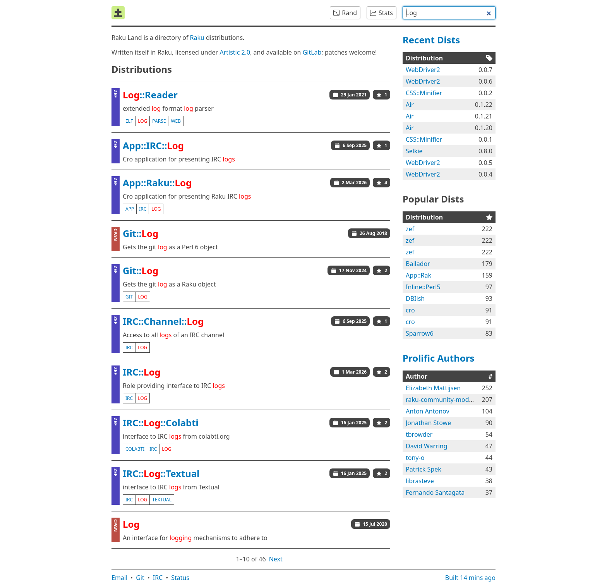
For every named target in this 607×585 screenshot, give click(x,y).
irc (142, 209)
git (129, 296)
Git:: (140, 233)
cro (410, 310)
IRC (158, 577)
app (129, 209)
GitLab (312, 52)
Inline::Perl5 (423, 287)
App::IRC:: (153, 145)
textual (161, 499)
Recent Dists (431, 39)
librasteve (420, 481)
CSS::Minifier (424, 93)
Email (119, 577)
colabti (134, 449)
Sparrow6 (420, 333)
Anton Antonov (427, 411)
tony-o (415, 457)
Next (276, 559)
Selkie (414, 151)
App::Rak (418, 275)
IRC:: (142, 371)
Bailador (418, 263)
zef (410, 229)
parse (159, 121)
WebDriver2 (423, 69)
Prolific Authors (439, 358)
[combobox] (449, 12)
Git (140, 577)
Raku (197, 37)
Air (410, 104)
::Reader (150, 94)
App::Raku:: (157, 182)
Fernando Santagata (435, 492)
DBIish (415, 298)
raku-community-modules (443, 399)
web (176, 121)
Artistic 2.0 (234, 52)
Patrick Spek (423, 469)
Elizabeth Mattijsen (433, 388)
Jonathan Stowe (428, 423)
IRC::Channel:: (163, 321)
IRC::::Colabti (161, 422)
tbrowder (419, 434)
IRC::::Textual (161, 473)
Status (180, 577)
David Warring (427, 446)
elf (129, 121)
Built (470, 577)
